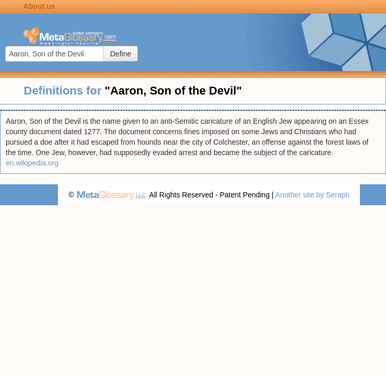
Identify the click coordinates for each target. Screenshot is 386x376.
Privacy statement (299, 216)
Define (120, 54)
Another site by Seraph (312, 195)
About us (39, 6)
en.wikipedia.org (32, 163)
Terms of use (355, 216)
